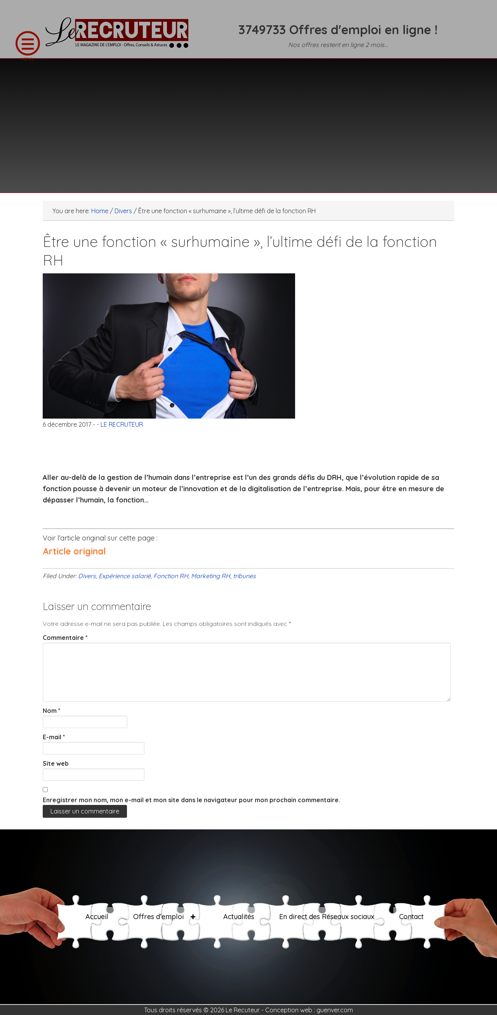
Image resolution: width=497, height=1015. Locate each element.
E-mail (54, 737)
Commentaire (65, 637)
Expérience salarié (125, 576)
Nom (52, 710)
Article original (74, 551)
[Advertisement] (248, 120)
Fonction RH (170, 576)
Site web (56, 763)
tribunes (244, 576)
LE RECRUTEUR (120, 37)
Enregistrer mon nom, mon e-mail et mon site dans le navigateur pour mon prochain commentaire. (191, 800)
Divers (87, 576)
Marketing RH (210, 576)
